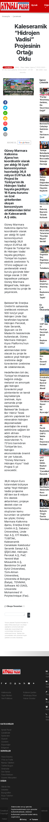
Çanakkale (17, 16)
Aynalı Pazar (6, 730)
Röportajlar (5, 745)
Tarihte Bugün (7, 766)
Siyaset (4, 739)
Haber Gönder (29, 698)
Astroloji (4, 798)
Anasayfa (6, 16)
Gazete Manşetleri (9, 777)
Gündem (4, 742)
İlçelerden (5, 736)
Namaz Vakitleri (7, 763)
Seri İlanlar (5, 772)
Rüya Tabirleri (7, 796)
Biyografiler (6, 793)
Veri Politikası (6, 698)
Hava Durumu (7, 757)
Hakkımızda (6, 692)
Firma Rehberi (7, 775)
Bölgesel (5, 748)
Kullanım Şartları (29, 692)
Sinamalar (5, 769)
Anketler (4, 790)
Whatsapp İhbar (30, 695)
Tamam (34, 819)
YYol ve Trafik (7, 760)
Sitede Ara (5, 787)
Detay (23, 819)
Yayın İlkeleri (6, 695)
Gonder (29, 615)
